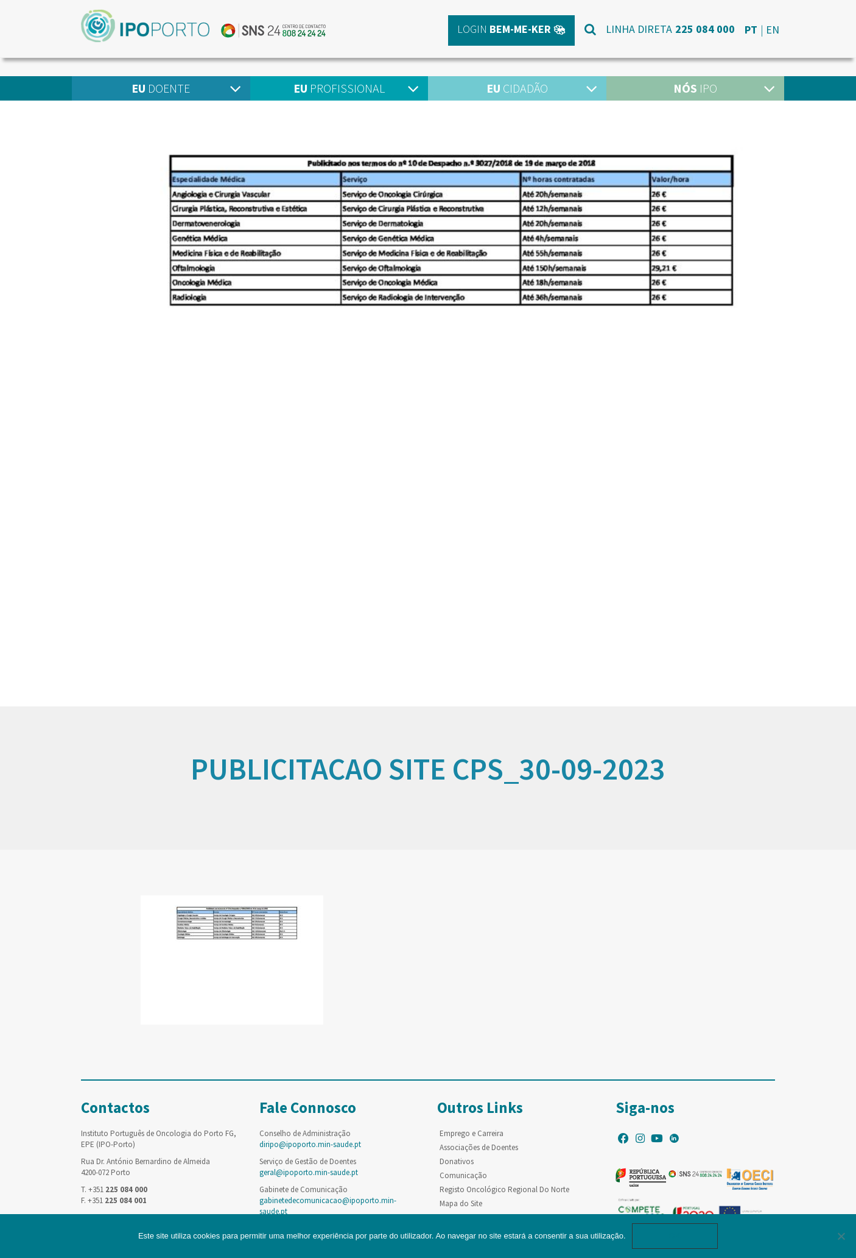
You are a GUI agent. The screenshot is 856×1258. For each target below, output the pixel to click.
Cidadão (517, 88)
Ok (675, 1235)
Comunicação (463, 1175)
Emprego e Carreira (471, 1133)
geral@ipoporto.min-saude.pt (308, 1172)
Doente (161, 88)
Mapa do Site (461, 1203)
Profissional (339, 88)
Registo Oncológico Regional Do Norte (504, 1189)
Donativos (457, 1161)
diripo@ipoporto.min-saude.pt (310, 1144)
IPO (695, 88)
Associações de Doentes (479, 1147)
